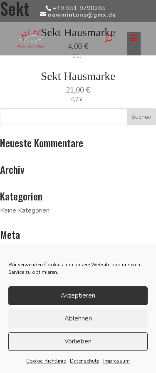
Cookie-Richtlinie (46, 361)
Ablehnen (78, 318)
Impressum (116, 361)
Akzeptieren (78, 295)
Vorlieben (78, 341)
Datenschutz (84, 361)
